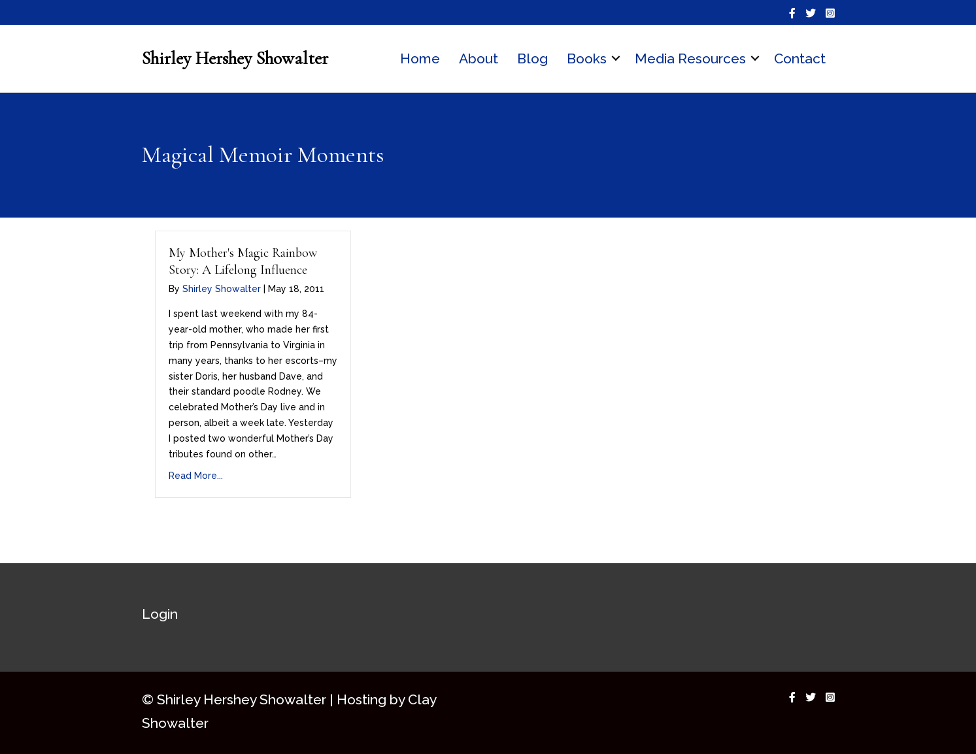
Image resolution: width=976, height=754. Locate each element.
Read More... (196, 475)
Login (160, 614)
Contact (800, 58)
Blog (532, 58)
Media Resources (690, 58)
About (478, 58)
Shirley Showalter (221, 289)
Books (587, 58)
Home (420, 58)
